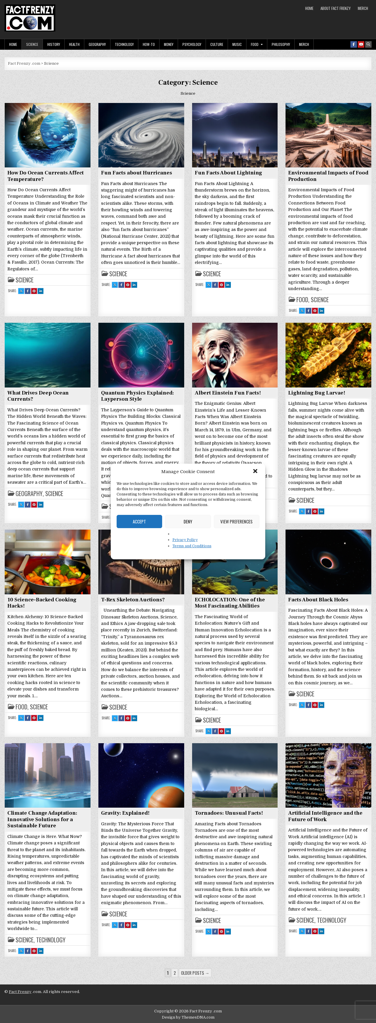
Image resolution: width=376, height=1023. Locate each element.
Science (32, 44)
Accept (139, 521)
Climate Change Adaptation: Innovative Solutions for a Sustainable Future (42, 819)
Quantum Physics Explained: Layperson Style (137, 396)
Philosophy (281, 44)
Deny (188, 521)
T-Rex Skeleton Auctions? (133, 599)
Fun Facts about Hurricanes (136, 172)
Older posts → (195, 972)
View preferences (236, 521)
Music (237, 44)
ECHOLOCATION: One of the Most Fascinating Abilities (230, 603)
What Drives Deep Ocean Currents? (38, 396)
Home (309, 8)
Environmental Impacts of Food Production (328, 176)
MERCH (363, 8)
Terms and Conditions (192, 546)
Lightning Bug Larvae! (316, 393)
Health (74, 44)
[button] (255, 471)
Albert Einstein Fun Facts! (228, 393)
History (53, 44)
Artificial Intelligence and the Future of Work (325, 816)
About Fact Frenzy (335, 8)
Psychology (191, 44)
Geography (97, 44)
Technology (124, 44)
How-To (149, 44)
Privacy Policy (185, 540)
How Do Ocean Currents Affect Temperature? (45, 176)
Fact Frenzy (20, 991)
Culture (216, 44)
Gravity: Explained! (125, 813)
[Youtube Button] (361, 44)
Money (168, 44)
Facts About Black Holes (318, 599)
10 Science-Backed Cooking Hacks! (41, 603)
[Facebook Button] (353, 44)
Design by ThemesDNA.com (188, 1017)
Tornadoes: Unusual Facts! (229, 813)
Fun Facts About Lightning (228, 172)
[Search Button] (368, 44)
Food (254, 44)
